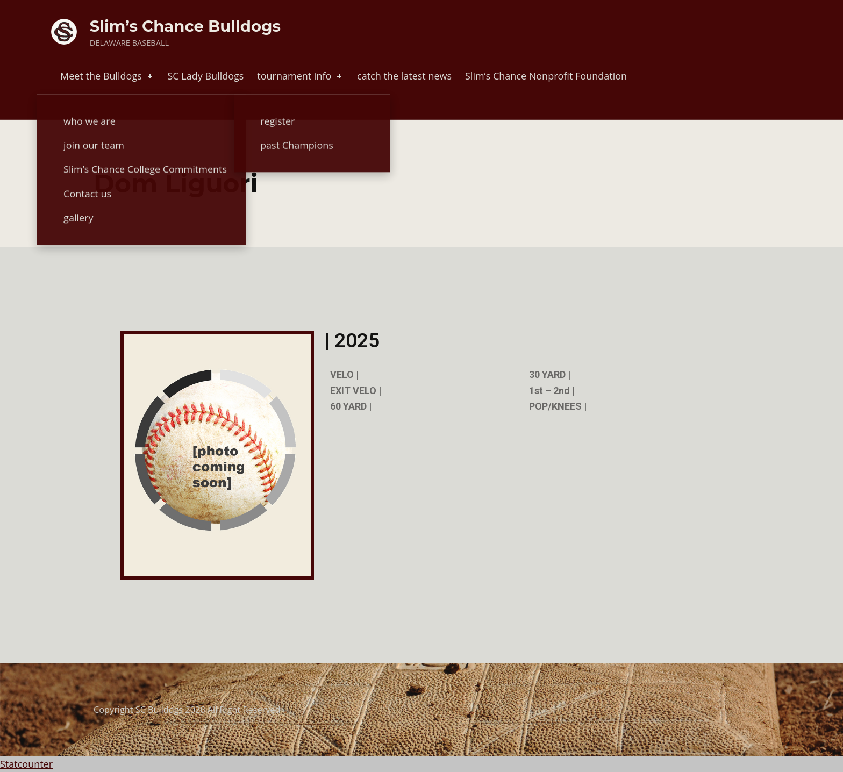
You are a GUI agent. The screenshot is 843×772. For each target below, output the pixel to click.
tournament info (300, 75)
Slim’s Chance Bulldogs (185, 26)
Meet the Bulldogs (107, 75)
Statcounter (26, 763)
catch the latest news (404, 75)
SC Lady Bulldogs (205, 75)
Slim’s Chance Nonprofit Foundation (546, 75)
